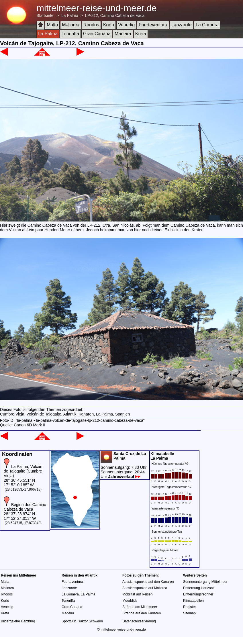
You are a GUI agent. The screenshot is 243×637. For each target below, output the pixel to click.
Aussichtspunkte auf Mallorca (144, 588)
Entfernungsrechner (198, 594)
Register (189, 607)
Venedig (126, 24)
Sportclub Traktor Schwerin (82, 621)
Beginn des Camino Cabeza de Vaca (25, 506)
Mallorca (70, 24)
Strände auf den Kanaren (141, 613)
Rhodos (91, 24)
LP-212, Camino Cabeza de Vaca (115, 15)
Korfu (108, 24)
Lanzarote (181, 24)
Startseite (44, 15)
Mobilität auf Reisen (137, 594)
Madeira (123, 33)
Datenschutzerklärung (139, 621)
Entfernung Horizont (198, 588)
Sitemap (189, 613)
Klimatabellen (193, 601)
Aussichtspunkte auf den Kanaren (148, 582)
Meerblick (129, 601)
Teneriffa (70, 33)
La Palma (69, 15)
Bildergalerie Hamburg (18, 621)
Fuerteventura (153, 24)
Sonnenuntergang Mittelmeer (205, 582)
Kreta (140, 33)
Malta (52, 24)
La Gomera (207, 24)
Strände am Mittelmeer (139, 607)
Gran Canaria (97, 33)
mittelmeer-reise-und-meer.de (96, 8)
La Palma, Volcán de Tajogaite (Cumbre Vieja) (23, 471)
